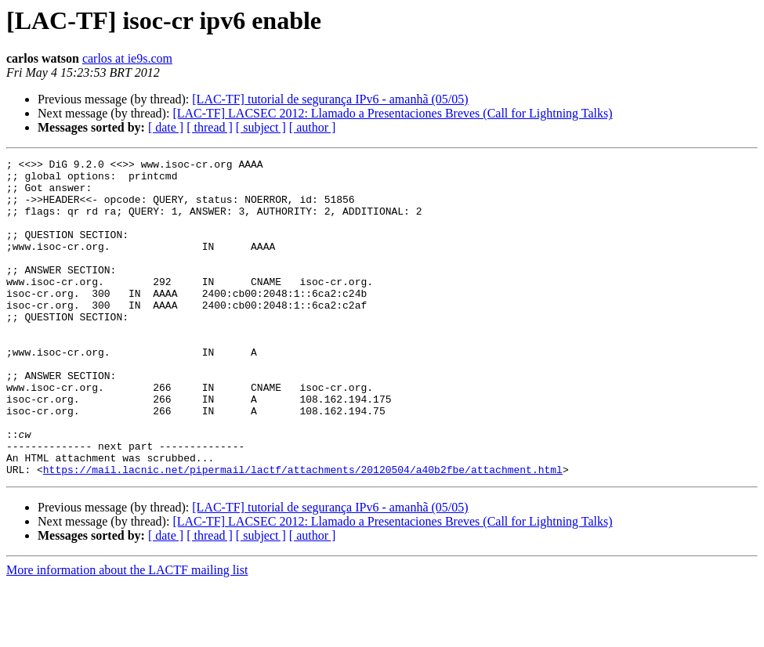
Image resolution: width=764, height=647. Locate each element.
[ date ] (165, 127)
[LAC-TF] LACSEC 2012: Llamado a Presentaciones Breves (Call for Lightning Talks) (392, 113)
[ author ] (312, 127)
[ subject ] (261, 127)
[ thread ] (209, 127)
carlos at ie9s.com (127, 58)
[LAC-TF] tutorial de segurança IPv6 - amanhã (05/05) (330, 99)
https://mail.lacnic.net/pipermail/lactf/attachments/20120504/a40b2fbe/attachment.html (303, 533)
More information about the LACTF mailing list (127, 633)
